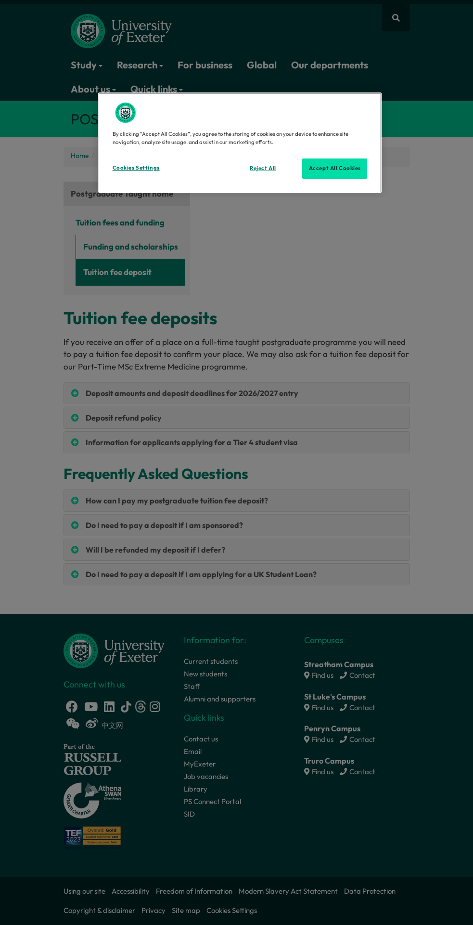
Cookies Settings (136, 167)
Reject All (263, 168)
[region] (240, 142)
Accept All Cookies (335, 168)
